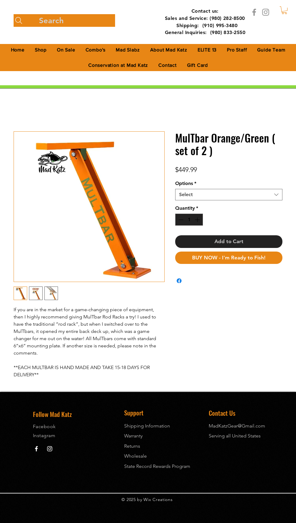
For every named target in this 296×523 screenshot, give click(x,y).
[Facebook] (254, 12)
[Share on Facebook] (179, 280)
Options (185, 183)
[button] (284, 10)
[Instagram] (265, 12)
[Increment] (198, 219)
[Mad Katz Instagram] (49, 448)
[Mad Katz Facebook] (36, 448)
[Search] (64, 20)
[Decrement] (180, 219)
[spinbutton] (189, 219)
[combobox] (228, 194)
